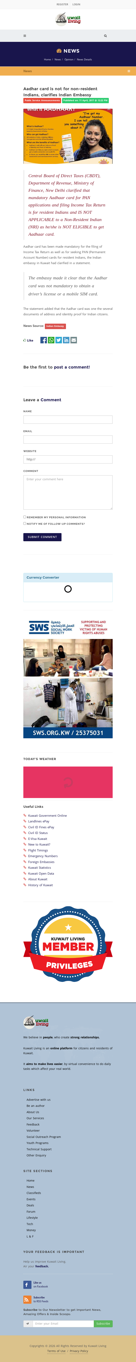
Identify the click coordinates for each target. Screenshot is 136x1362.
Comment (30, 471)
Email (27, 431)
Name (27, 411)
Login (76, 4)
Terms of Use (56, 1351)
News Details (84, 59)
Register (62, 4)
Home (47, 59)
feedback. (42, 1266)
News (58, 59)
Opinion (69, 59)
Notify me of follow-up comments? (54, 523)
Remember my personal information (54, 517)
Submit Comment (42, 537)
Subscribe (103, 1323)
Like (30, 340)
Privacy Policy (79, 1351)
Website (30, 451)
